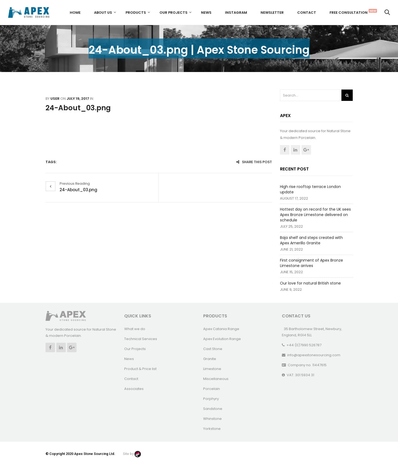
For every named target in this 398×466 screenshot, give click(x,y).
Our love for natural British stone (310, 283)
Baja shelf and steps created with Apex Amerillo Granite (311, 240)
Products (136, 12)
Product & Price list (140, 368)
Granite (209, 358)
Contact (306, 12)
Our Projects (174, 12)
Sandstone (212, 408)
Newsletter (272, 12)
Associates (134, 388)
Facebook (284, 150)
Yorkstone (212, 428)
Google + (306, 150)
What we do (134, 328)
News (206, 12)
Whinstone (212, 418)
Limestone (212, 368)
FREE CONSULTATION (351, 12)
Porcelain (211, 388)
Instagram (236, 12)
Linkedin (295, 150)
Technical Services (140, 338)
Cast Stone (212, 348)
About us (103, 12)
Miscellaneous (216, 378)
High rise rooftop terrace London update (310, 189)
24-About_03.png (78, 108)
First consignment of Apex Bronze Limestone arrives (311, 263)
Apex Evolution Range (222, 338)
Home (75, 12)
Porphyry (211, 398)
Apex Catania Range (221, 328)
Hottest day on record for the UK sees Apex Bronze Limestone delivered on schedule (315, 215)
